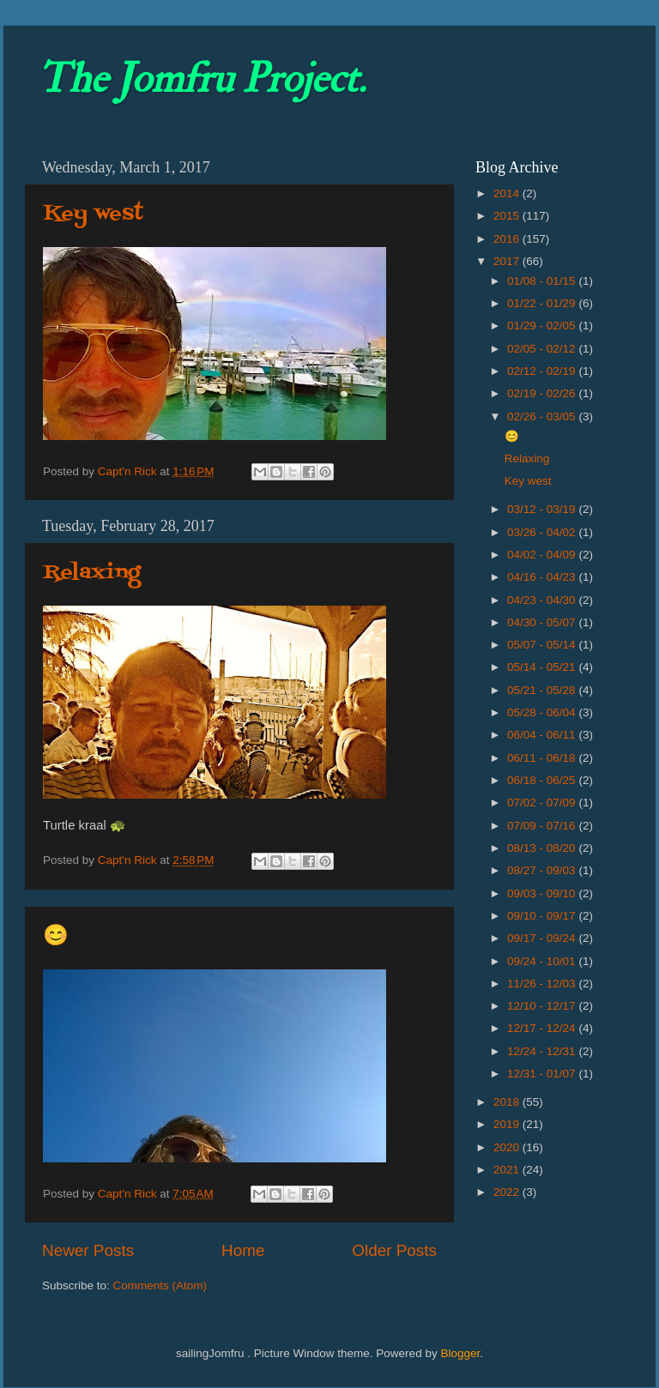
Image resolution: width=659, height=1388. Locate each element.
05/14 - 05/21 (542, 667)
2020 (508, 1147)
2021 (508, 1169)
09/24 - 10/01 (542, 961)
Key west (93, 214)
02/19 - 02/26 (542, 393)
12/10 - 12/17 (542, 1005)
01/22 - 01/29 (542, 303)
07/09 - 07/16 (542, 825)
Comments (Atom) (160, 1285)
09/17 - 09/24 (542, 938)
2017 (508, 261)
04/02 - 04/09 (542, 554)
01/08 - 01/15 (542, 281)
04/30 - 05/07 (542, 622)
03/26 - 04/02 (542, 532)
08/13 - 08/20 (542, 848)
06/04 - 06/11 (542, 734)
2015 (508, 215)
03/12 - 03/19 (542, 509)
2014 (508, 193)
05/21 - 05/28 (542, 690)
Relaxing (92, 572)
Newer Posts (88, 1250)
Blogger (460, 1353)
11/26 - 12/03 (542, 983)
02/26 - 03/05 (542, 416)
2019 (508, 1124)
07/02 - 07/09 (542, 802)
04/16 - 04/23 (542, 576)
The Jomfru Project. (202, 79)
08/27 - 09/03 (542, 870)
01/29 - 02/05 (542, 325)
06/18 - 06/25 (542, 780)
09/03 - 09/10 (542, 893)
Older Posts (394, 1250)
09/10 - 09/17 (542, 915)
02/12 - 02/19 (542, 371)
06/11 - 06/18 (542, 757)
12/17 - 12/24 (542, 1028)
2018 (508, 1101)
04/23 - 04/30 (542, 600)
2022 (508, 1192)
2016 (508, 238)
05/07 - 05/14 (542, 644)
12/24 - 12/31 (542, 1051)
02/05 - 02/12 (542, 348)
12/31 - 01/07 (542, 1073)
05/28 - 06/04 (542, 712)
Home (242, 1250)
